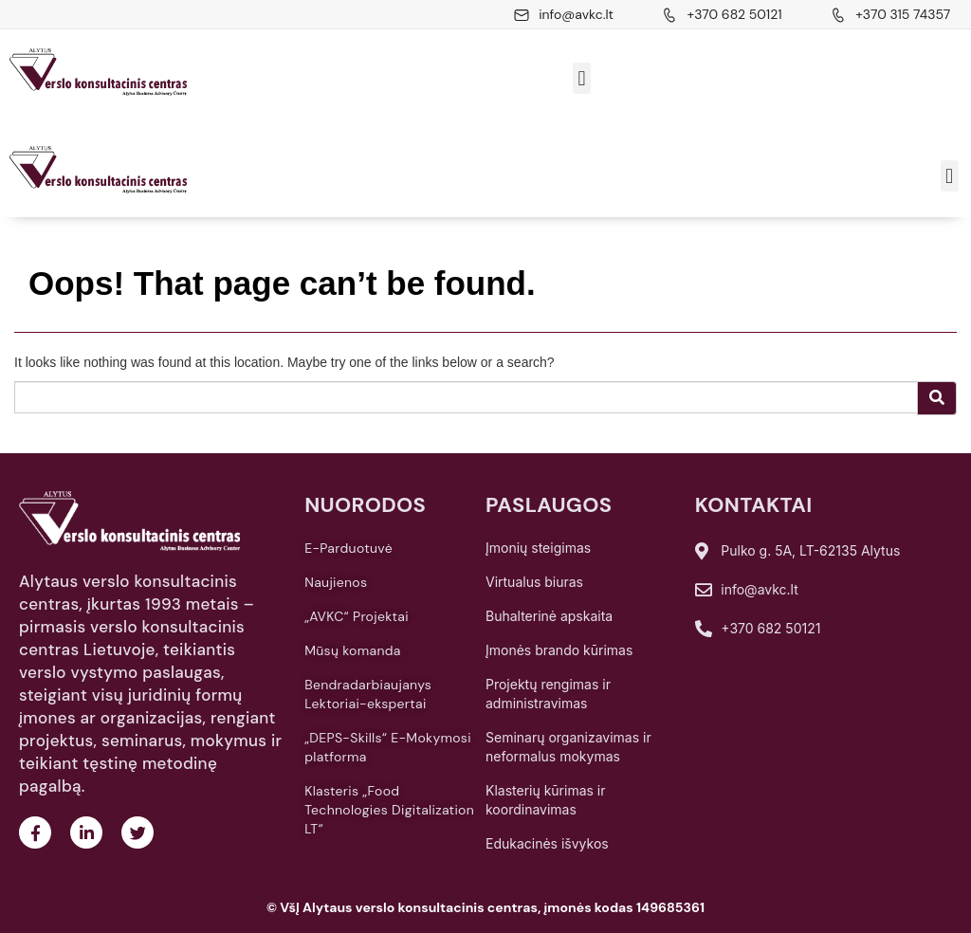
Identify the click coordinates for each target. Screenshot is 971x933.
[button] (582, 78)
